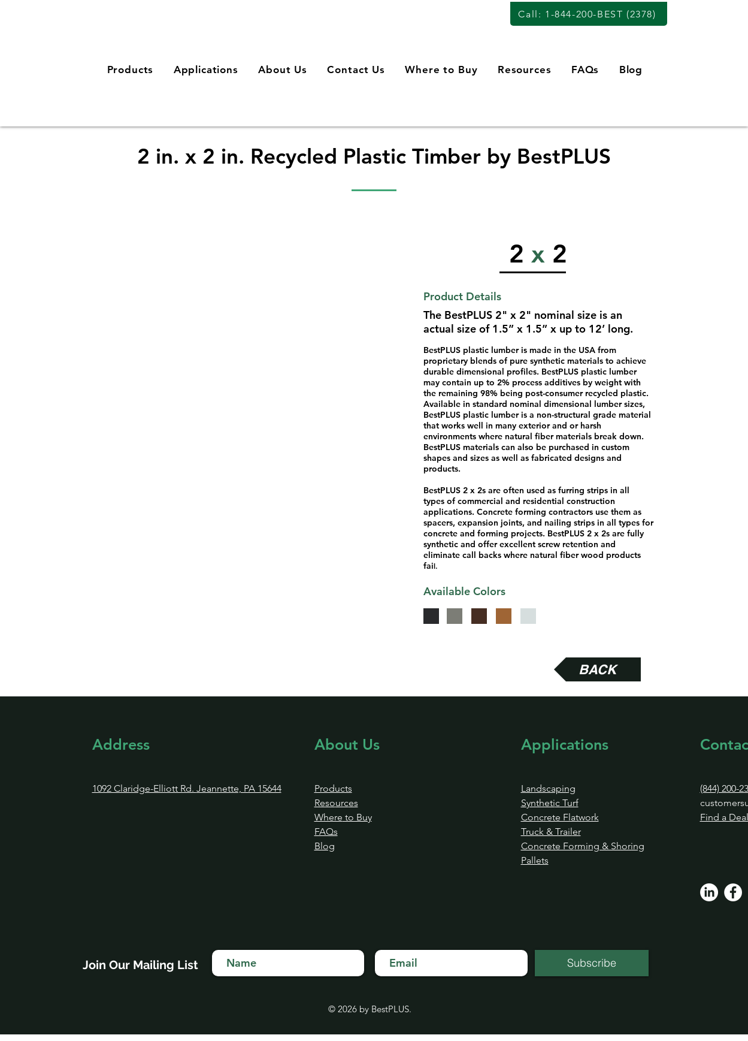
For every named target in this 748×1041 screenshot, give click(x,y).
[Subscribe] (592, 963)
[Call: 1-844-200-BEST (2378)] (588, 14)
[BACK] (597, 669)
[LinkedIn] (709, 892)
